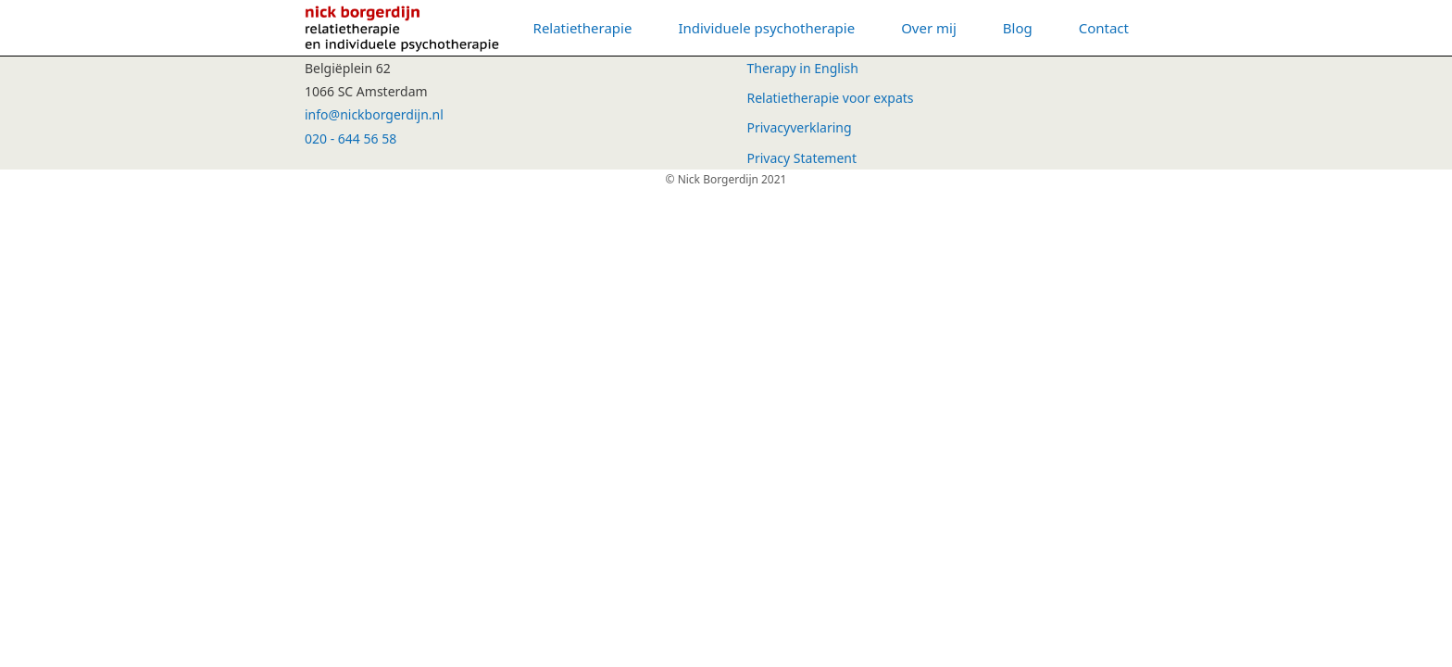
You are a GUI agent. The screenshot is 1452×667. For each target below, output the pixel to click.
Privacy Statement (802, 158)
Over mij (929, 28)
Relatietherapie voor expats (830, 98)
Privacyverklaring (799, 127)
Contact (1104, 28)
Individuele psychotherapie (766, 28)
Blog (1018, 28)
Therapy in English (802, 68)
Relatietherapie (582, 28)
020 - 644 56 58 (350, 138)
